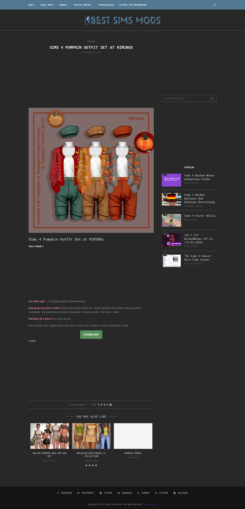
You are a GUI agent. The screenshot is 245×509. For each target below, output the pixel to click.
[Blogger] (180, 493)
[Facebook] (64, 493)
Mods (31, 5)
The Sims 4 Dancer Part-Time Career (197, 257)
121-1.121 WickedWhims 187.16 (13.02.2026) (198, 238)
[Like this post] (95, 404)
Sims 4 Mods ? (36, 246)
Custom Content (82, 5)
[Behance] (125, 493)
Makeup (63, 5)
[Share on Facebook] (98, 404)
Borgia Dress (133, 453)
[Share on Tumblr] (107, 404)
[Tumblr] (143, 493)
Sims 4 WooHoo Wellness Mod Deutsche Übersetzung (199, 198)
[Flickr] (106, 493)
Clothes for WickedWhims (133, 5)
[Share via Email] (110, 404)
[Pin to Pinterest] (105, 404)
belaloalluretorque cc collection (91, 455)
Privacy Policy (151, 504)
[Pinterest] (85, 493)
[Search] (214, 4)
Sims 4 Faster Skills (199, 215)
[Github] (161, 493)
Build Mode (47, 5)
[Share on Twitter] (101, 404)
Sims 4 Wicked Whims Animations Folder (199, 177)
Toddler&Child (106, 5)
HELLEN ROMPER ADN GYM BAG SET (50, 455)
